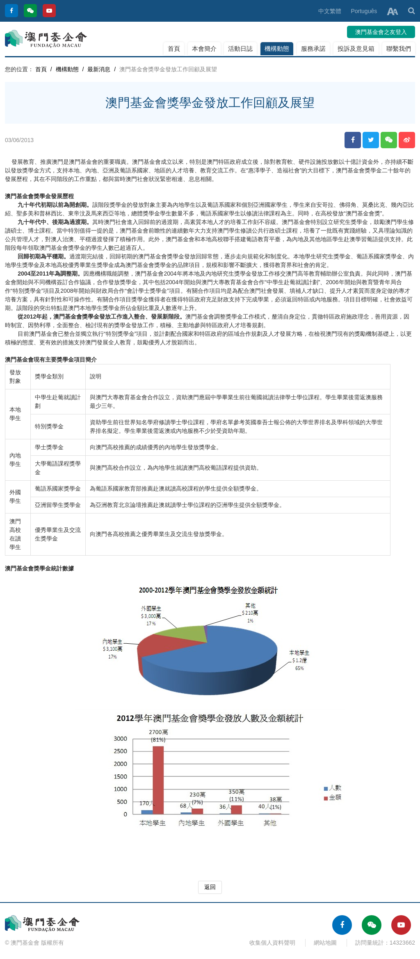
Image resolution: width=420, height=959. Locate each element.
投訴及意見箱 (356, 48)
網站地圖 (325, 942)
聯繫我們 (398, 48)
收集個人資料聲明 (272, 942)
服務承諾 (313, 48)
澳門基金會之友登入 (381, 32)
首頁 (174, 48)
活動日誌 (240, 48)
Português (364, 11)
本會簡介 (204, 48)
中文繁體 (329, 11)
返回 (210, 887)
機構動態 (277, 48)
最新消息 (98, 69)
